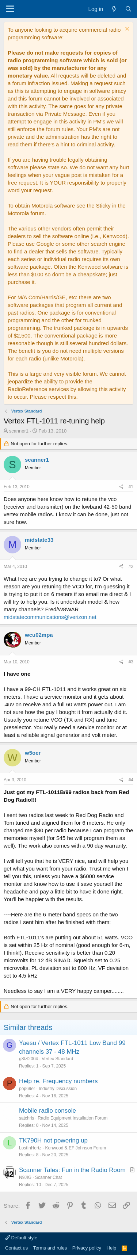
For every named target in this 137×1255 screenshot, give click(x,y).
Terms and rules (50, 1248)
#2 (131, 566)
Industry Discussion (58, 1088)
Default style (21, 1237)
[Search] (128, 9)
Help (112, 1248)
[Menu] (10, 9)
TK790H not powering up (53, 1140)
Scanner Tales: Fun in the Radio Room (72, 1170)
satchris (26, 1118)
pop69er (27, 1088)
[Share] (121, 487)
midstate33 (39, 540)
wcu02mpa (39, 635)
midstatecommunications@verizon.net (50, 617)
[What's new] (114, 9)
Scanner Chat (48, 1177)
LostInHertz (30, 1148)
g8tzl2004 (28, 1058)
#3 (131, 661)
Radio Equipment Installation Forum (72, 1118)
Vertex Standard (57, 1058)
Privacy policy (86, 1248)
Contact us (16, 1248)
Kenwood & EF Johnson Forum (75, 1148)
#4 (131, 779)
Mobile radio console (47, 1110)
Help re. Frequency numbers (58, 1081)
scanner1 (18, 431)
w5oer (33, 753)
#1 (131, 486)
